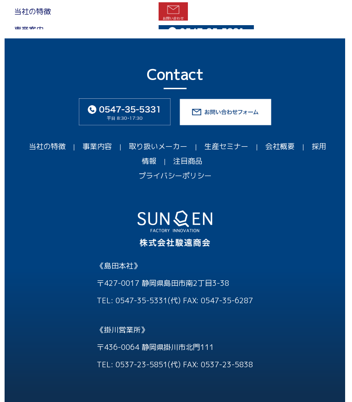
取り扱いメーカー (158, 146)
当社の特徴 (47, 146)
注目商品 (188, 161)
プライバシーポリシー (175, 176)
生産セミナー (226, 146)
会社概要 (280, 146)
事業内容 (97, 146)
